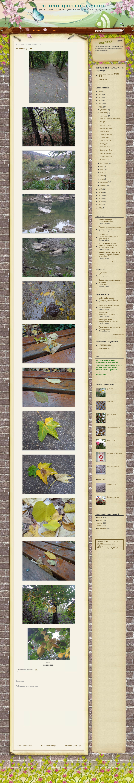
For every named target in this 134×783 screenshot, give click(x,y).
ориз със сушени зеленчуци (110, 119)
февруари (104, 182)
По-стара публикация (72, 745)
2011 (100, 202)
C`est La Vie (103, 234)
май (101, 173)
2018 (100, 101)
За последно (103, 257)
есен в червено (105, 153)
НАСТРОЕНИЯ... (105, 345)
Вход (55, 30)
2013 (100, 195)
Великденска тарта (105, 307)
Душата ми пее (104, 348)
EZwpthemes (117, 548)
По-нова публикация (24, 745)
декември (103, 110)
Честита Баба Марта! (114, 453)
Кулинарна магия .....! (107, 320)
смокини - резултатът (114, 427)
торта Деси (104, 144)
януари (103, 185)
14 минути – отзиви (105, 229)
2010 (100, 205)
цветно (99, 517)
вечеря (102, 122)
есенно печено (105, 125)
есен (25, 672)
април (102, 176)
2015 (100, 189)
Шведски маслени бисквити (108, 321)
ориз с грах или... (106, 141)
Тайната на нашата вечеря (109, 305)
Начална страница (48, 745)
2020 (100, 94)
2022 (100, 91)
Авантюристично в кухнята (109, 327)
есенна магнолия (106, 128)
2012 (100, 198)
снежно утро (111, 484)
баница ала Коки (106, 150)
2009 (100, 208)
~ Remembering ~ (105, 220)
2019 (100, 97)
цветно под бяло (113, 466)
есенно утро (24, 48)
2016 (100, 107)
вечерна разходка (106, 156)
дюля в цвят (101, 479)
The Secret (103, 79)
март (102, 179)
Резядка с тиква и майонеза (108, 300)
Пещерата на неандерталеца (110, 227)
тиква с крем (104, 131)
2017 (100, 104)
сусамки (110, 402)
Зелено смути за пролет (107, 314)
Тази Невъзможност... (106, 221)
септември (104, 163)
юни (101, 170)
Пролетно (102, 275)
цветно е (110, 389)
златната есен (105, 147)
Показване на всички (118, 261)
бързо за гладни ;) (106, 134)
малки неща (103, 312)
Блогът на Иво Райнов (107, 243)
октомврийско (105, 137)
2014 (100, 192)
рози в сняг (111, 440)
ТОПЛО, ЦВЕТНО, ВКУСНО (73, 6)
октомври (103, 116)
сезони (30, 672)
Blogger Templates (103, 545)
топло (35, 672)
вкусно (99, 520)
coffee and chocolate (106, 298)
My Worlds (103, 273)
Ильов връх (103, 284)
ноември (103, 113)
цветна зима (111, 415)
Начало (36, 30)
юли (101, 166)
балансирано (102, 528)
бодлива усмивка (113, 497)
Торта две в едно (105, 329)
